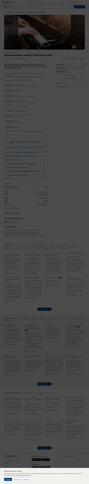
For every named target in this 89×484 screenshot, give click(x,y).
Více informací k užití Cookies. (23, 475)
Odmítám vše (17, 479)
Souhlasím (8, 479)
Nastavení (26, 479)
